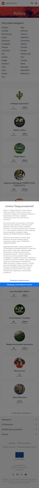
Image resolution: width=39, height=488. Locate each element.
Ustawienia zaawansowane (19, 280)
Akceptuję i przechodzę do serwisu (19, 285)
